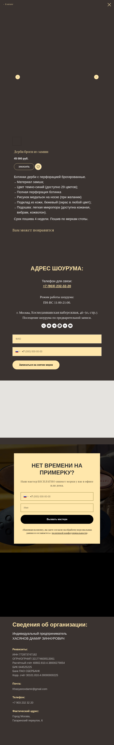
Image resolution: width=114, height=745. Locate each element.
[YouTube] (70, 326)
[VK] (65, 326)
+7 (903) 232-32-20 (57, 286)
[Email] (49, 326)
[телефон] (43, 326)
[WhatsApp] (59, 326)
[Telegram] (54, 326)
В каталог (9, 4)
